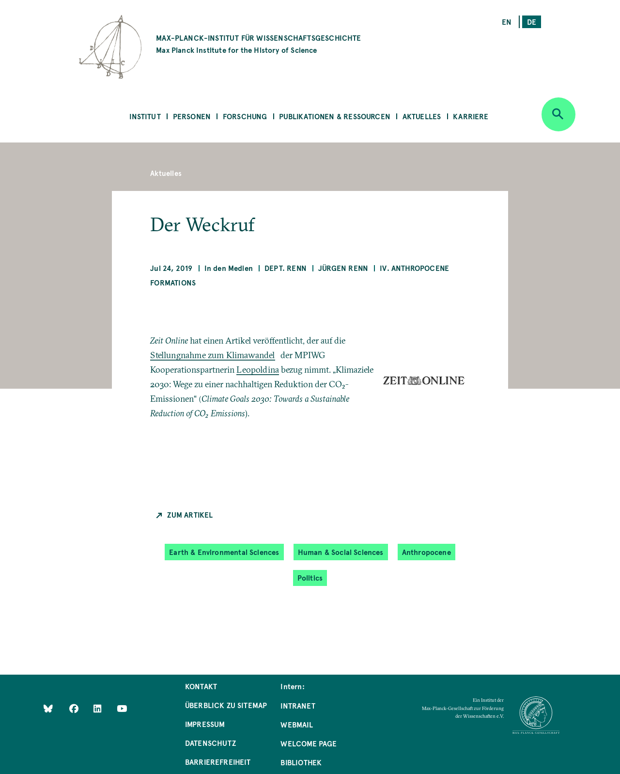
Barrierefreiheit (218, 762)
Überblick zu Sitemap (226, 705)
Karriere (470, 116)
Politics (310, 577)
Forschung (245, 116)
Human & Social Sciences (341, 552)
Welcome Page (308, 743)
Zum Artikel (190, 514)
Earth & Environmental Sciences (224, 552)
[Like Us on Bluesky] (48, 708)
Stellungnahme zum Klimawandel (212, 355)
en (507, 21)
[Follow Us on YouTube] (122, 708)
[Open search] (558, 114)
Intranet (297, 705)
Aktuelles (422, 116)
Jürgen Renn (343, 268)
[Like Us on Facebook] (74, 708)
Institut (144, 116)
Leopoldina (257, 369)
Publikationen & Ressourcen (334, 116)
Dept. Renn (285, 268)
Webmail (296, 724)
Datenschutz (210, 743)
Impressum (205, 724)
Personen (192, 116)
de (531, 21)
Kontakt (201, 686)
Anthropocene (426, 552)
